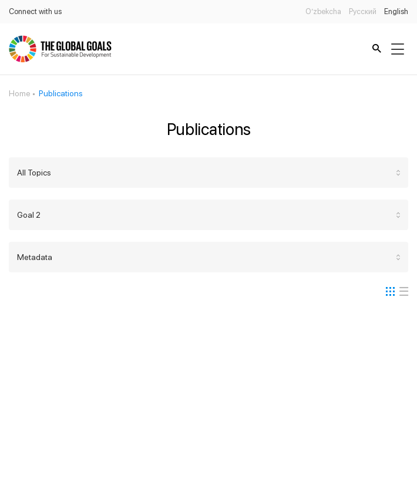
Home (20, 93)
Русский (362, 11)
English (396, 11)
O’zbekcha (323, 11)
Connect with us (35, 11)
